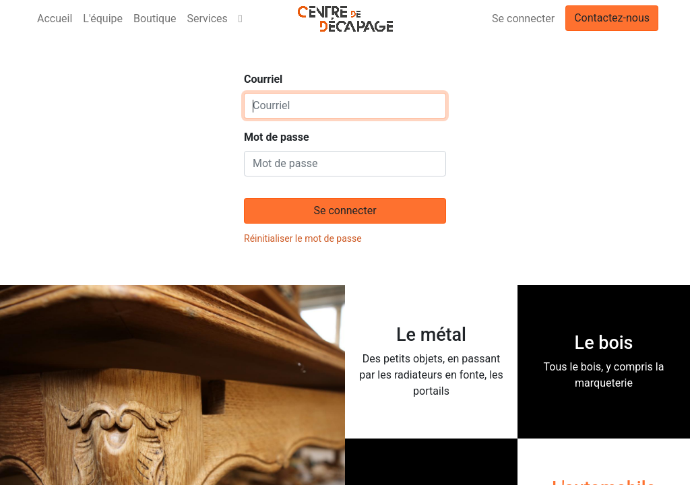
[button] (240, 18)
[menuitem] (54, 18)
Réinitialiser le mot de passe (303, 238)
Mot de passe (276, 137)
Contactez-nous (612, 17)
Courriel (263, 79)
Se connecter (523, 18)
